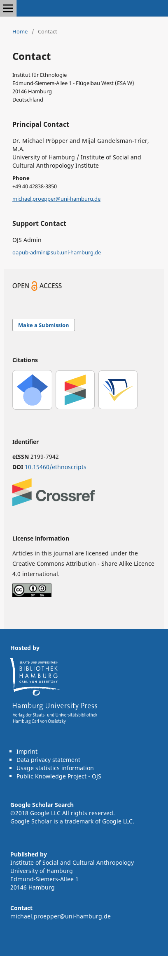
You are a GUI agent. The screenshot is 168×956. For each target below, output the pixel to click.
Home (20, 31)
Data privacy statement (48, 760)
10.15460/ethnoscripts (55, 467)
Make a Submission (43, 325)
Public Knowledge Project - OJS (58, 776)
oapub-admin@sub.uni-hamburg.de (56, 252)
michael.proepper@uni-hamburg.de (56, 198)
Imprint (26, 751)
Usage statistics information (55, 768)
